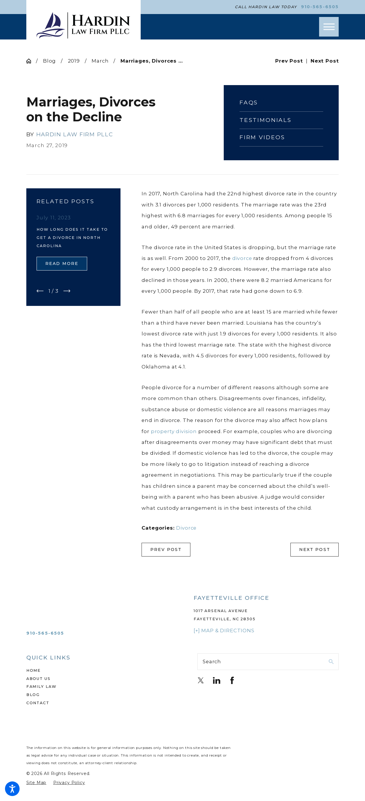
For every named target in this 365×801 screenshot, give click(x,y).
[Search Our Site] (331, 661)
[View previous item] (40, 290)
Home (33, 670)
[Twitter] (200, 680)
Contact (37, 703)
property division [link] (174, 431)
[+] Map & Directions (224, 630)
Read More (61, 263)
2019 (74, 61)
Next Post (314, 549)
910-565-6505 (320, 6)
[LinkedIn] (216, 680)
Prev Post (166, 549)
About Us (38, 678)
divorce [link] (242, 258)
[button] (12, 788)
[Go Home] (31, 60)
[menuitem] (97, 670)
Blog (49, 61)
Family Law (41, 686)
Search (212, 661)
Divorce (186, 528)
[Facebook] (232, 680)
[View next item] (66, 290)
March (100, 61)
